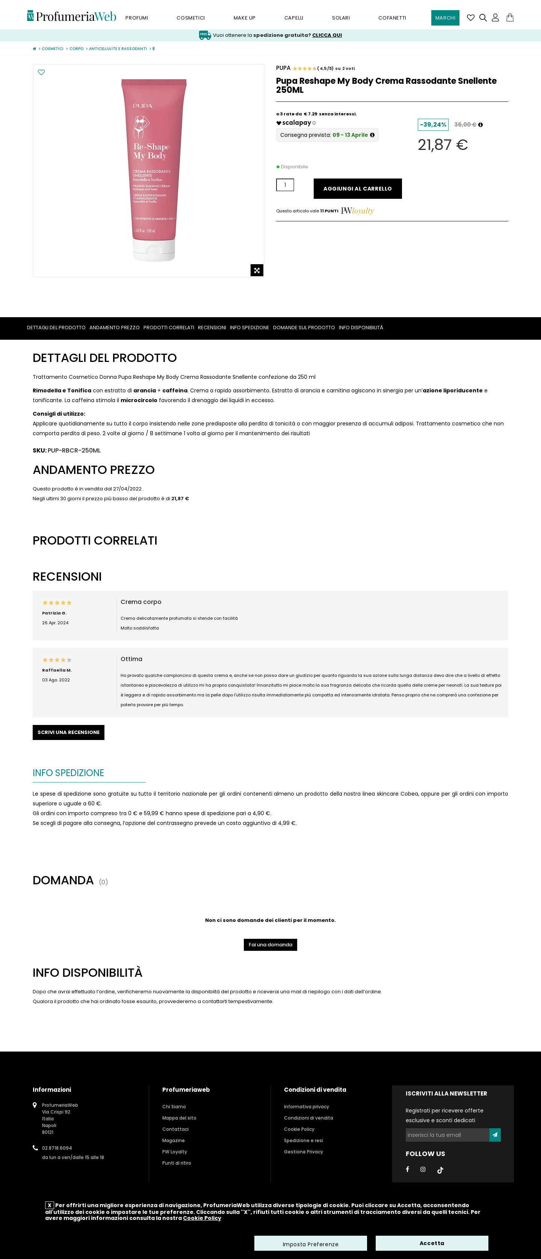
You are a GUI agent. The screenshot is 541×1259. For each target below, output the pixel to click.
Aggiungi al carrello (357, 188)
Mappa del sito (179, 1118)
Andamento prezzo (114, 327)
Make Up (245, 17)
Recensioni (212, 327)
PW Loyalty (174, 1152)
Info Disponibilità (361, 327)
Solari (341, 17)
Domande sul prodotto (304, 327)
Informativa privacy (306, 1106)
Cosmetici (191, 17)
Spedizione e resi (303, 1140)
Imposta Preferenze (311, 1245)
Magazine (173, 1140)
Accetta (432, 1244)
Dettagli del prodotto (56, 327)
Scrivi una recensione (69, 732)
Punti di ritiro (176, 1163)
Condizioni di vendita (308, 1118)
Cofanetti (392, 17)
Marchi (445, 17)
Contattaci (175, 1129)
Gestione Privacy (303, 1152)
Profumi (136, 17)
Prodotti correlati (169, 327)
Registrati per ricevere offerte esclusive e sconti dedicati (445, 1115)
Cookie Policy (299, 1129)
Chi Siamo (174, 1106)
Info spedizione (249, 327)
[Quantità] (285, 185)
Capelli (294, 17)
